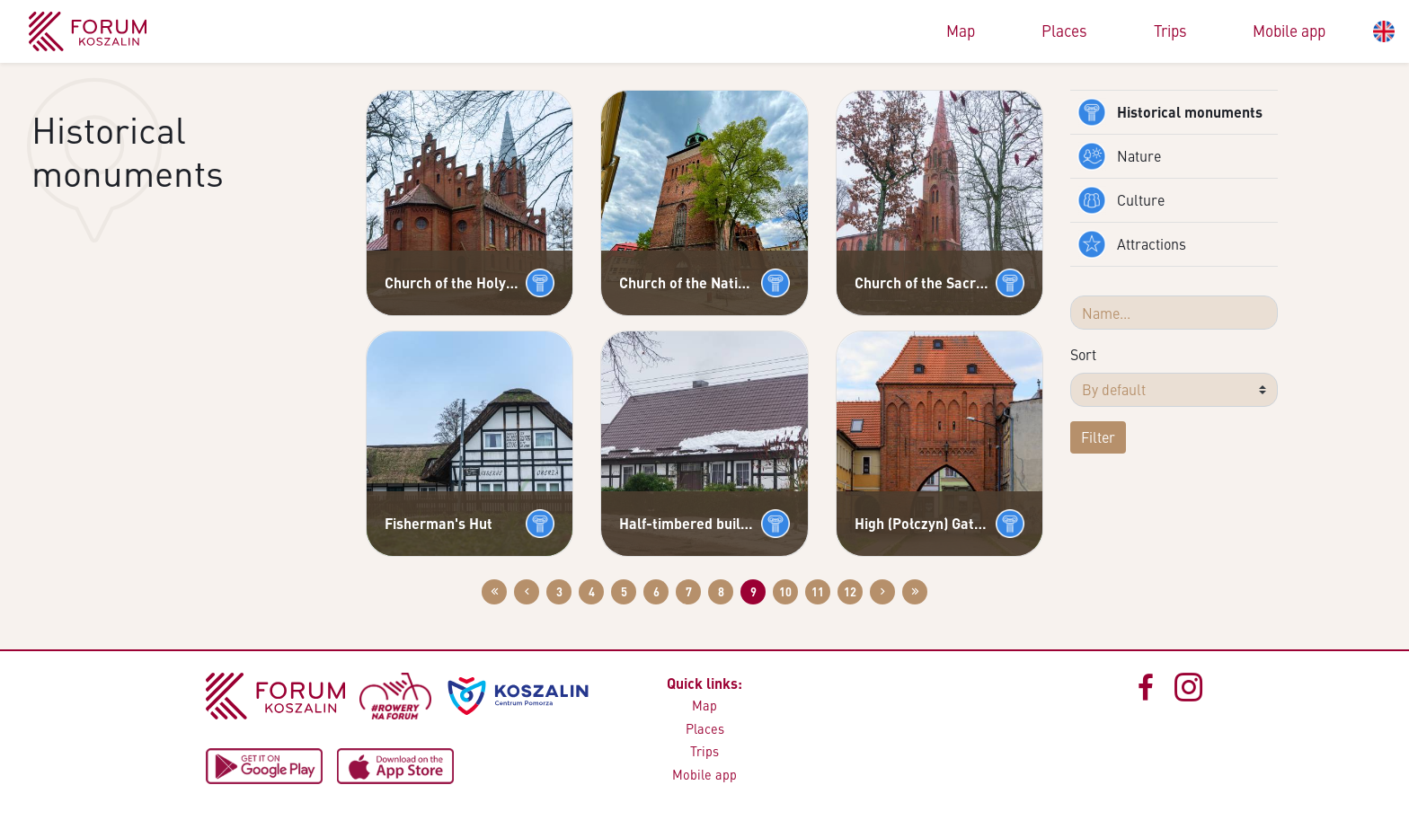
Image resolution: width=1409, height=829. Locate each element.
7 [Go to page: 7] (689, 592)
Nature (1119, 156)
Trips (1170, 30)
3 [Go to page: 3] (559, 592)
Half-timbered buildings (686, 523)
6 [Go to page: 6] (656, 592)
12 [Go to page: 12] (850, 592)
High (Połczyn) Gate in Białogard (921, 523)
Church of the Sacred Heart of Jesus (921, 282)
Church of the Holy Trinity (451, 282)
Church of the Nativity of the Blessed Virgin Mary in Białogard (686, 282)
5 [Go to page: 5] (624, 592)
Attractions (1131, 244)
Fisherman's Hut (438, 523)
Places (1064, 30)
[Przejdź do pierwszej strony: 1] (494, 591)
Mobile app (1289, 30)
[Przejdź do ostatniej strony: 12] (914, 591)
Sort (1083, 354)
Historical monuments (1170, 112)
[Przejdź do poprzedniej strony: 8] (526, 591)
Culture (1121, 200)
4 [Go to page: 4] (592, 592)
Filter (1098, 437)
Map (960, 30)
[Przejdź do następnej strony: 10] (882, 591)
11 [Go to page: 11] (817, 592)
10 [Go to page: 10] (785, 592)
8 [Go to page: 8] (721, 592)
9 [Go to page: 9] (753, 592)
